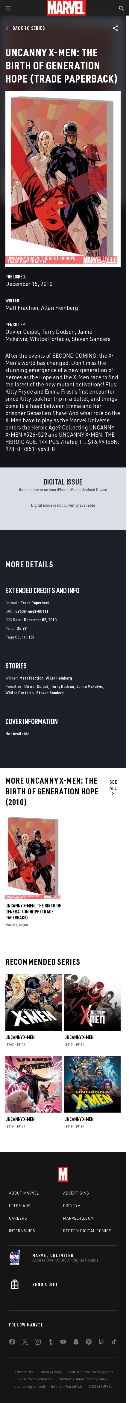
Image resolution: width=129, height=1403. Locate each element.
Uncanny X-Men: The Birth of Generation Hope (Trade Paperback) (33, 912)
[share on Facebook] (12, 1343)
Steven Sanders (91, 338)
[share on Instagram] (38, 1343)
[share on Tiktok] (114, 1343)
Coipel (23, 924)
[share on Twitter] (25, 1343)
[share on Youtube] (63, 1343)
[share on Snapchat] (76, 1343)
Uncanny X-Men (20, 1037)
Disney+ (71, 1205)
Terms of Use (23, 1372)
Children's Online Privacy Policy (82, 1379)
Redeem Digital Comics (87, 1230)
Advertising (76, 1193)
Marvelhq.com (78, 1218)
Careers (18, 1218)
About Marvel (24, 1193)
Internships (22, 1230)
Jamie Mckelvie (90, 686)
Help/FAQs (20, 1205)
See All (114, 787)
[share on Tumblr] (51, 1343)
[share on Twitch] (101, 1343)
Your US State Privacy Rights (90, 1372)
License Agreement (29, 1386)
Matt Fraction (21, 307)
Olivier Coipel (22, 331)
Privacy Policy (51, 1372)
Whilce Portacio (49, 338)
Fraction (11, 924)
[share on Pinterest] (89, 1343)
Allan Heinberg (59, 307)
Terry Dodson (58, 331)
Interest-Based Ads (67, 1386)
